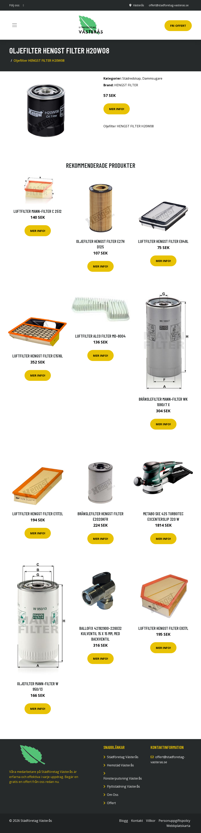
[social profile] (23, 5)
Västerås (138, 5)
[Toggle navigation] (14, 25)
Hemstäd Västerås (120, 765)
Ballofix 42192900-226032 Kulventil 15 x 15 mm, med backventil (100, 633)
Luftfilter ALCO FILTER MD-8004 (100, 335)
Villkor (150, 820)
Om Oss (112, 795)
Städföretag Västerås (122, 757)
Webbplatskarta (178, 826)
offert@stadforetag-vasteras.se (169, 5)
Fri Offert (178, 26)
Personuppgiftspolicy (174, 820)
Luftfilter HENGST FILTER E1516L (37, 355)
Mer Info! (116, 109)
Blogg (123, 820)
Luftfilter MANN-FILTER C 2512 (38, 211)
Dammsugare (152, 78)
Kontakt (137, 820)
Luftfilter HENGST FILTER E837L (163, 628)
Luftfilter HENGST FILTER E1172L (37, 513)
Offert (111, 803)
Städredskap (131, 78)
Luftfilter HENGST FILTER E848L (163, 241)
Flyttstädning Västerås (123, 786)
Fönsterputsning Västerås (122, 778)
